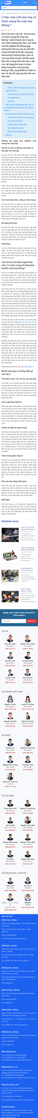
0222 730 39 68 (10, 709)
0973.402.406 (10, 726)
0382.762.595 (10, 682)
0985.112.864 (28, 649)
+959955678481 (19, 1075)
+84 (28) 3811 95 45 (10, 961)
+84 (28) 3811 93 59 (22, 955)
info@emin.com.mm (11, 1077)
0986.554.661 (10, 666)
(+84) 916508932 (10, 891)
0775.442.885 (28, 770)
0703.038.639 (28, 847)
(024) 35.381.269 (11, 929)
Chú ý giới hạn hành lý (15, 121)
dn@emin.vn (24, 1025)
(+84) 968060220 (10, 910)
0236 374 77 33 (10, 787)
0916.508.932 (10, 830)
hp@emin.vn (9, 1002)
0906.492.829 (10, 753)
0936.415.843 (28, 726)
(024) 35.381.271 (22, 929)
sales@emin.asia (11, 1060)
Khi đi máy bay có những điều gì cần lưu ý (20, 114)
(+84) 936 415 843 (28, 977)
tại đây (29, 367)
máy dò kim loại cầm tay (27, 322)
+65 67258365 (21, 1057)
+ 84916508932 (9, 1057)
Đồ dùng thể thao (14, 98)
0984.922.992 (10, 813)
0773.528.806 (10, 770)
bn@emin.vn (9, 983)
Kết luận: (9, 135)
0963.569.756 (28, 682)
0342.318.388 (28, 813)
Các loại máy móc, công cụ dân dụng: (21, 94)
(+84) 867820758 (11, 935)
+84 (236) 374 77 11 (10, 1019)
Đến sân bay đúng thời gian (17, 131)
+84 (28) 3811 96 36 (9, 955)
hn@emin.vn (23, 938)
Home (3, 13)
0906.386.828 (28, 830)
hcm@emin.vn (25, 961)
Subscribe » (31, 621)
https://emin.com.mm (30, 1077)
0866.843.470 (10, 847)
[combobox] (18, 7)
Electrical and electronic (13, 13)
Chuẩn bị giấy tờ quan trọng (17, 124)
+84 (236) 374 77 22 (23, 1019)
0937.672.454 (10, 864)
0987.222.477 (10, 649)
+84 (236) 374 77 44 (10, 1025)
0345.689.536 (28, 753)
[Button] (1, 2)
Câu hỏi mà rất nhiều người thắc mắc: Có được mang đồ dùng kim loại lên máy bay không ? (19, 107)
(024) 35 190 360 (9, 938)
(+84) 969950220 (27, 891)
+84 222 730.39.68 (11, 977)
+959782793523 (9, 1075)
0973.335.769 (28, 864)
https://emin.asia (26, 1060)
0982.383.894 (28, 666)
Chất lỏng (11, 101)
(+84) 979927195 (27, 907)
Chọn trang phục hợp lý (16, 128)
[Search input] (18, 7)
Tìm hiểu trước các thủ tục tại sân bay (21, 117)
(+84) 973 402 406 (10, 979)
